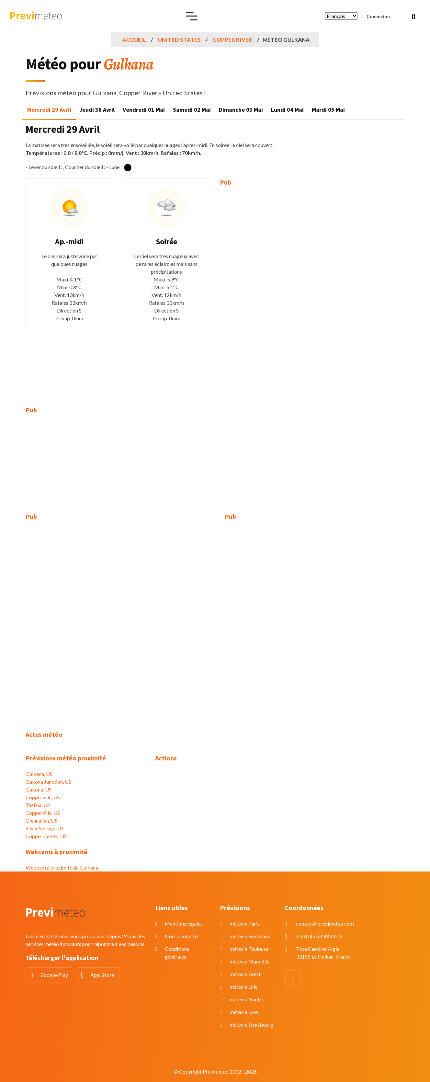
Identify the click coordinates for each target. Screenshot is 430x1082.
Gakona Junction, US (48, 782)
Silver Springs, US (45, 828)
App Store (102, 975)
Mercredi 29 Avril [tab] (49, 109)
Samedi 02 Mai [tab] (192, 109)
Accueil (134, 39)
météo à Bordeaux (250, 936)
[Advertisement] (263, 291)
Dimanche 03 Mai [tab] (241, 109)
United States (179, 39)
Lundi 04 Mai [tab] (287, 109)
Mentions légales (184, 923)
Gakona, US (38, 789)
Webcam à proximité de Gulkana (62, 867)
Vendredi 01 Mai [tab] (144, 109)
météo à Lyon (244, 1012)
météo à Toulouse (249, 949)
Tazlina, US (38, 805)
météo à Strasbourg (251, 1024)
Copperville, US (43, 797)
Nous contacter (182, 936)
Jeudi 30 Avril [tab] (97, 109)
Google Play (54, 975)
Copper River (232, 39)
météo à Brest (245, 974)
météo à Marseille (249, 961)
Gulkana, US (39, 774)
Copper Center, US (46, 836)
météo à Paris (245, 923)
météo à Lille (243, 987)
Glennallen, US (41, 820)
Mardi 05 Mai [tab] (328, 109)
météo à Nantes (247, 999)
